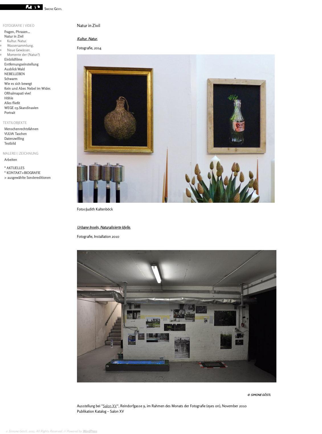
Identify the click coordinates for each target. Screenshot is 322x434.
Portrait (9, 112)
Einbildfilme (13, 59)
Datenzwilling (14, 138)
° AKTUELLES (14, 168)
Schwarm (10, 79)
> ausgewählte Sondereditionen (27, 177)
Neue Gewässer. (18, 50)
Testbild (10, 143)
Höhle (8, 98)
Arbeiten (10, 159)
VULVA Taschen (15, 134)
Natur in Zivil (13, 36)
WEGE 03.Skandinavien (21, 108)
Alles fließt (12, 103)
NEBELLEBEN (14, 74)
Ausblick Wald (14, 69)
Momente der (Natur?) (23, 54)
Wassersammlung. (20, 45)
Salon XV (110, 406)
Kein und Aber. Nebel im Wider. (27, 88)
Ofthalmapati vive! (17, 93)
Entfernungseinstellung (21, 64)
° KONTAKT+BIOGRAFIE (22, 173)
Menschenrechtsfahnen (21, 129)
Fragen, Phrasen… (17, 32)
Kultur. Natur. (17, 41)
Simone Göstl (53, 9)
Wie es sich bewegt (18, 83)
